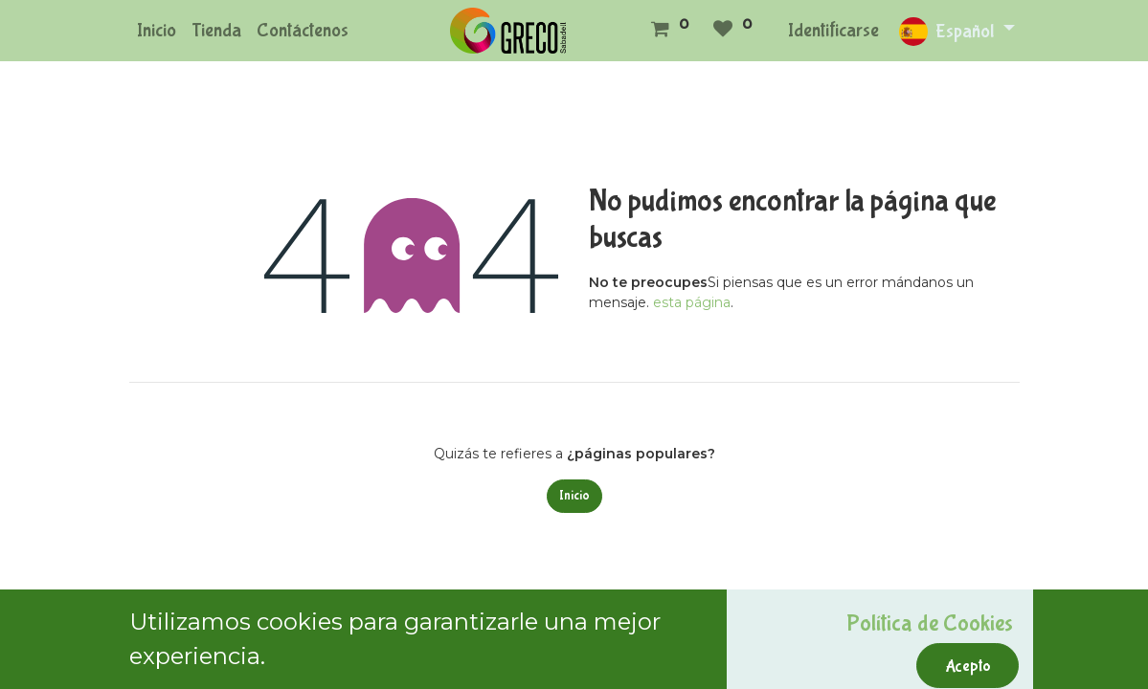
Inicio (574, 495)
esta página (692, 302)
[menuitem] (156, 31)
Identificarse (833, 30)
